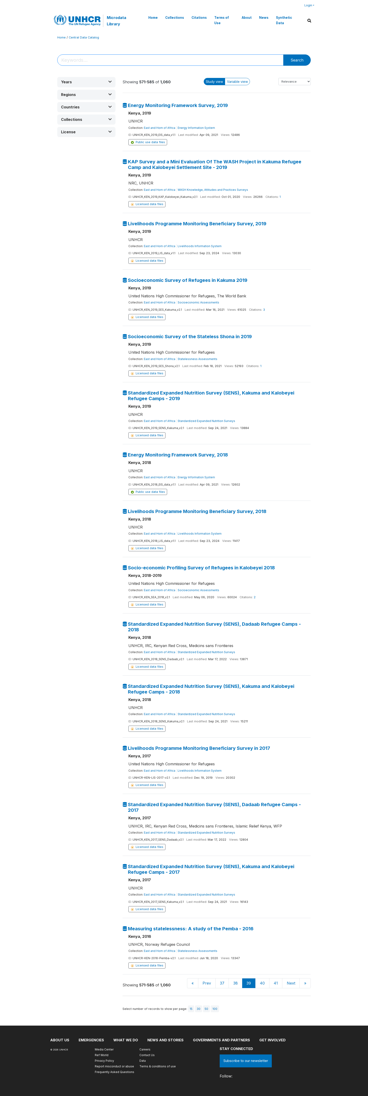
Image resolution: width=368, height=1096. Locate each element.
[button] (86, 82)
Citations (199, 17)
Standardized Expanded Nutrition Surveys (206, 421)
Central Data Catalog (84, 37)
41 (276, 983)
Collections (174, 17)
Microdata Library (116, 20)
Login (308, 5)
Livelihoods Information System (200, 246)
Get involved (272, 1040)
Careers (144, 1049)
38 (235, 983)
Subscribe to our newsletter (245, 1060)
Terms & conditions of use (157, 1066)
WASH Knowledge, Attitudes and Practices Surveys (213, 190)
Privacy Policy (104, 1060)
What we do (125, 1040)
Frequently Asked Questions (114, 1072)
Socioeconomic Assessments (198, 302)
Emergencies (91, 1040)
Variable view (237, 82)
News (263, 17)
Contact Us (147, 1055)
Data (142, 1060)
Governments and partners (221, 1040)
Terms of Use (221, 20)
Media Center (104, 1049)
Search (297, 60)
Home (153, 17)
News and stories (165, 1040)
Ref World (101, 1055)
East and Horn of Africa (159, 128)
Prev (207, 983)
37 (222, 983)
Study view (214, 82)
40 (262, 983)
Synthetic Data (284, 20)
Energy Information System (196, 128)
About (247, 17)
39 (248, 983)
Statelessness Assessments (197, 359)
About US (59, 1040)
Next (291, 983)
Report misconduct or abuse (114, 1066)
